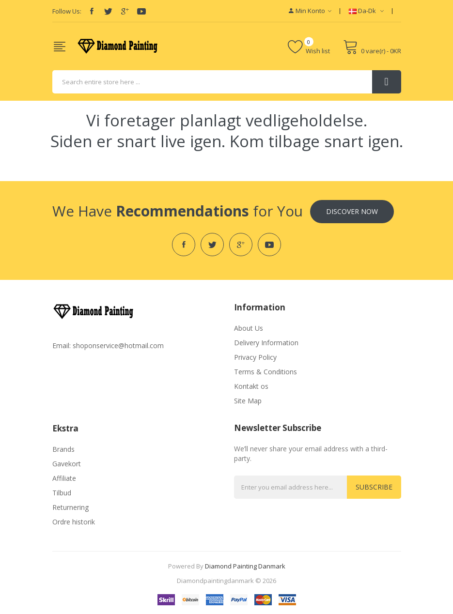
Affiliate (64, 478)
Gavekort (66, 463)
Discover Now (352, 211)
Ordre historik (73, 521)
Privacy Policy (255, 357)
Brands (63, 449)
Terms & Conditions (265, 371)
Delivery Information (266, 342)
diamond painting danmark (245, 566)
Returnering (70, 507)
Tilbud (61, 492)
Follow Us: (66, 11)
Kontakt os (251, 386)
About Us (248, 328)
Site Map (248, 400)
